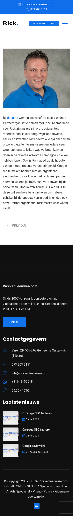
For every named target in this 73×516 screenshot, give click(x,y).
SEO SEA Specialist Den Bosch (48, 486)
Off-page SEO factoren (37, 413)
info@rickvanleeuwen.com (38, 4)
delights (12, 118)
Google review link (33, 446)
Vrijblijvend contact (44, 24)
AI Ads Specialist (18, 491)
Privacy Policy (42, 491)
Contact (14, 322)
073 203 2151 (38, 9)
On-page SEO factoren (36, 429)
